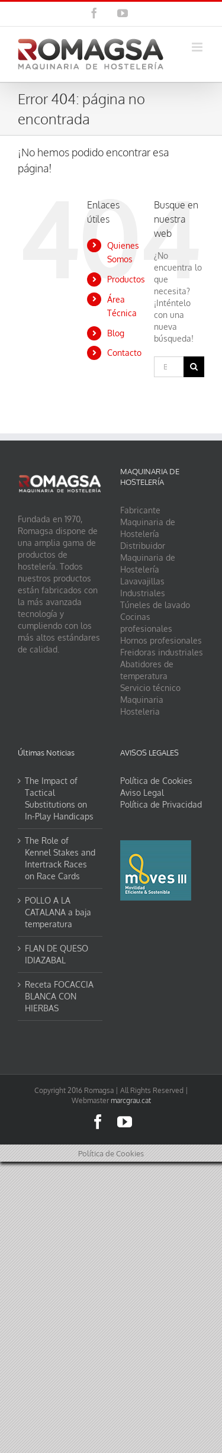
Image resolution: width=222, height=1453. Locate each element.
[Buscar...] (169, 366)
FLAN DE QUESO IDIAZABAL (56, 954)
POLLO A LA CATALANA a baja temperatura (58, 912)
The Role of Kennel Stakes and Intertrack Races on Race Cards (60, 858)
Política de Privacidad (161, 804)
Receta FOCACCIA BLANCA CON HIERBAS (59, 996)
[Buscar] (194, 366)
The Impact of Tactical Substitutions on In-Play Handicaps (59, 798)
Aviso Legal (142, 792)
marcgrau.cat (131, 1100)
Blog (115, 333)
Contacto (124, 353)
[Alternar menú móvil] (198, 47)
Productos (126, 279)
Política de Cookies (156, 781)
